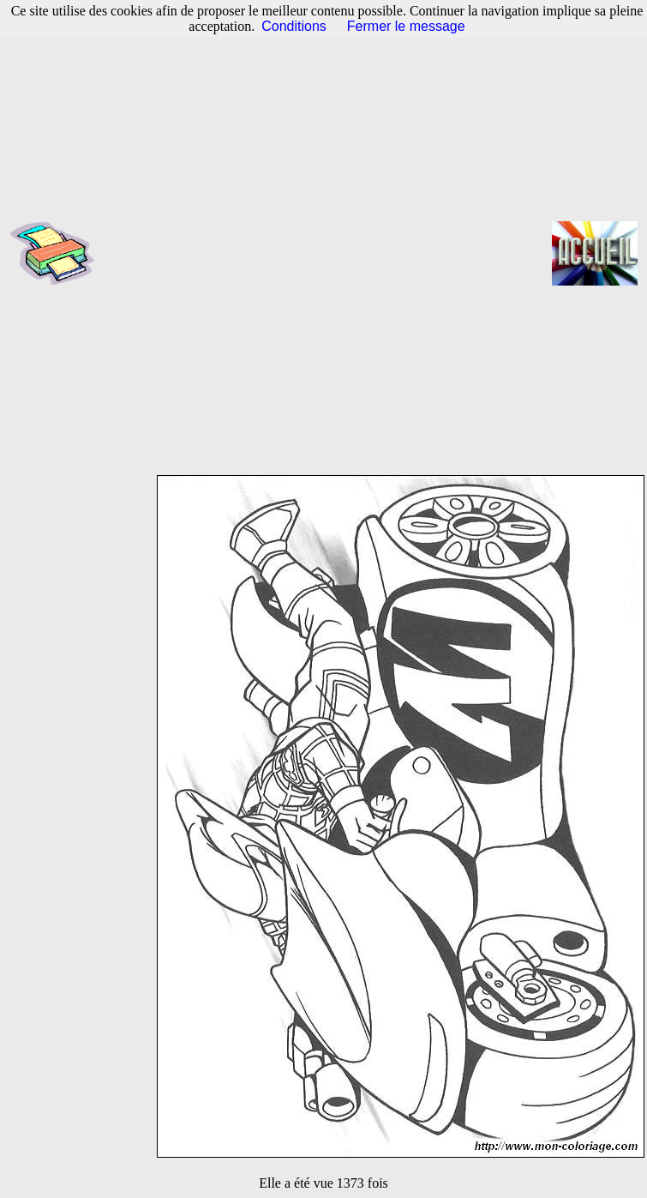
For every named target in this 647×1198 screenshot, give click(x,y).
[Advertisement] (224, 253)
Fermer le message (406, 26)
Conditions (293, 26)
